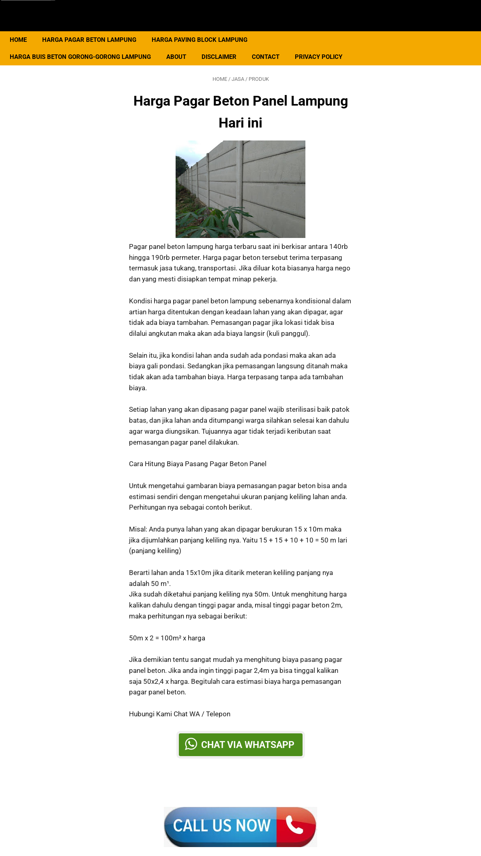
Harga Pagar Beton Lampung (94, 28)
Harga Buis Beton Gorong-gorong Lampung (85, 45)
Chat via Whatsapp (247, 738)
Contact (270, 45)
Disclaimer (223, 45)
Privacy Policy (323, 45)
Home (23, 28)
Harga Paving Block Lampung (204, 28)
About (181, 45)
